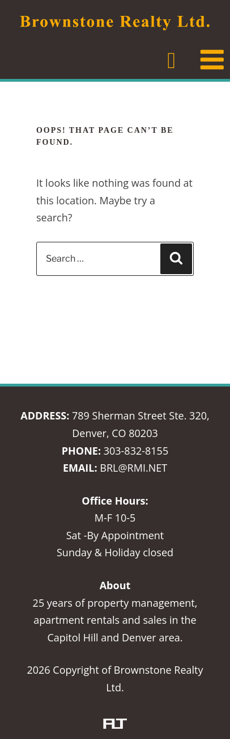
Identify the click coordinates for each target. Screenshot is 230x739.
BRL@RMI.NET (133, 468)
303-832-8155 (136, 450)
